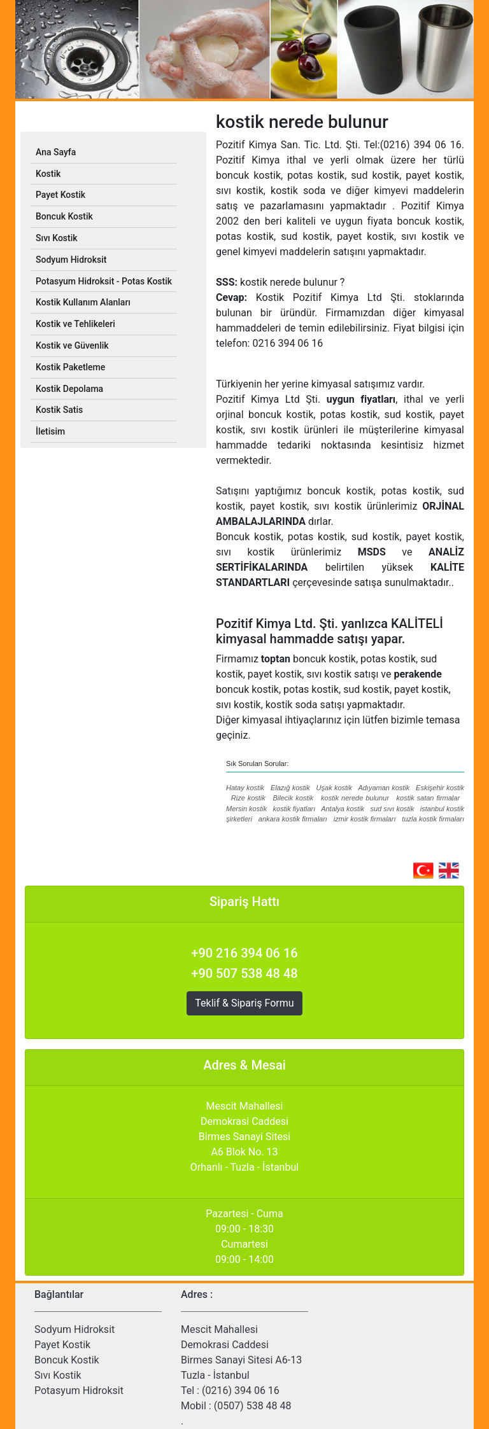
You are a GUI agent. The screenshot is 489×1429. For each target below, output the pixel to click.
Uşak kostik (334, 787)
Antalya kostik (342, 808)
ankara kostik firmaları (293, 819)
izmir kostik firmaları (365, 819)
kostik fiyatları (294, 808)
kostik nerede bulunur (355, 798)
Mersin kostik (246, 808)
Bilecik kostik (293, 798)
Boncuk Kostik (66, 1360)
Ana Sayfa (56, 152)
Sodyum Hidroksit (74, 1329)
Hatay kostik (245, 787)
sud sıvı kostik (392, 808)
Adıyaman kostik (383, 787)
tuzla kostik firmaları (433, 819)
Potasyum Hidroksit (79, 1390)
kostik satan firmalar (428, 798)
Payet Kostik (62, 1345)
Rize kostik (248, 798)
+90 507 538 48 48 (244, 973)
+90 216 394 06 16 (244, 953)
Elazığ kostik (290, 787)
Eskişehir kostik (440, 787)
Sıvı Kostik (58, 1375)
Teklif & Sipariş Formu (244, 1003)
